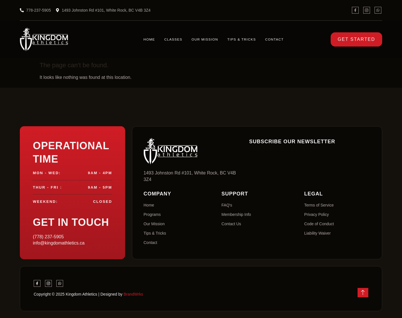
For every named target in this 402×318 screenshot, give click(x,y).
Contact (272, 39)
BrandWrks (133, 294)
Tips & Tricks (240, 39)
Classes (171, 39)
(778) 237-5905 (48, 236)
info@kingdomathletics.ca (59, 243)
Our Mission (202, 39)
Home (148, 39)
